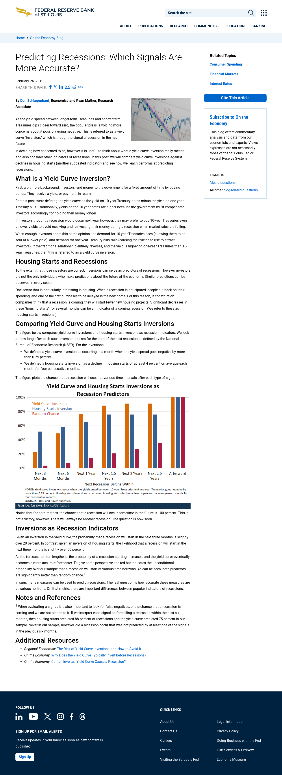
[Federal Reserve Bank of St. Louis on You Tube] (33, 719)
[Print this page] (74, 87)
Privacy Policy (228, 731)
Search (251, 13)
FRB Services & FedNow (235, 750)
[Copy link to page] (81, 87)
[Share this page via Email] (67, 87)
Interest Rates (221, 84)
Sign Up (25, 757)
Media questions (223, 183)
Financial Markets (224, 74)
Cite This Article (235, 97)
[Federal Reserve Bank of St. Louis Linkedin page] (18, 719)
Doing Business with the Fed (239, 740)
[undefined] (84, 575)
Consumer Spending (226, 64)
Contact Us (168, 731)
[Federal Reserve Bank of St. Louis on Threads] (82, 719)
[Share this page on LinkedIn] (61, 87)
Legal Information (231, 722)
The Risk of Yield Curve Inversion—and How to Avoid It (99, 649)
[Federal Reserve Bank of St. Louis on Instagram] (60, 719)
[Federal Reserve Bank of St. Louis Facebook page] (71, 719)
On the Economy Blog (46, 38)
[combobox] (205, 13)
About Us (167, 722)
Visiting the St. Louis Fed (179, 759)
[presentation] (126, 27)
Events (165, 750)
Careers (166, 740)
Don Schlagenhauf (34, 101)
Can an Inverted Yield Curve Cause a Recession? (88, 662)
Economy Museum (231, 759)
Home (20, 38)
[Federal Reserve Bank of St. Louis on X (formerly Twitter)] (47, 719)
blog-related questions (240, 190)
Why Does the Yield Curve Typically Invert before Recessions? (98, 655)
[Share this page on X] (55, 87)
